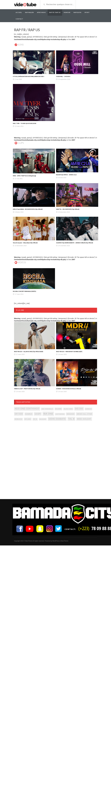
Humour (67, 12)
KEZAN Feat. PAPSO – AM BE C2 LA (66, 174)
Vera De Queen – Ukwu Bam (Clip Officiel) (25, 242)
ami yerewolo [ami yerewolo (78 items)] (47, 409)
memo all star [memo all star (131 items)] (84, 414)
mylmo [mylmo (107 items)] (28, 419)
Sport (87, 12)
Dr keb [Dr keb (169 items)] (19, 414)
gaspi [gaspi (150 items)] (38, 414)
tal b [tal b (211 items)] (71, 419)
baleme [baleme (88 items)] (58, 409)
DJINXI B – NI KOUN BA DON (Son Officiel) (68, 388)
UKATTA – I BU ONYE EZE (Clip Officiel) (67, 209)
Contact (19, 19)
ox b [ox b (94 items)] (35, 419)
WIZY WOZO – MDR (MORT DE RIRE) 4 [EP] (69, 351)
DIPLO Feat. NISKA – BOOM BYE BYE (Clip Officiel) (28, 209)
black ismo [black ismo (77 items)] (68, 409)
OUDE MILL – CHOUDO (63, 76)
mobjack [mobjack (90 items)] (18, 419)
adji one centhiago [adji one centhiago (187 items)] (27, 408)
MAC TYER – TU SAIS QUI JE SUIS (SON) (24, 123)
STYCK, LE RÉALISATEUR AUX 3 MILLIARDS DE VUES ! (28, 76)
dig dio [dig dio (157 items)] (79, 409)
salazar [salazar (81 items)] (42, 419)
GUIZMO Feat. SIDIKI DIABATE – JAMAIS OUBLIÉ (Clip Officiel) (74, 242)
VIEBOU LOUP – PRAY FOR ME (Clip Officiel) (27, 388)
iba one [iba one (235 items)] (48, 413)
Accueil (19, 12)
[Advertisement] (35, 441)
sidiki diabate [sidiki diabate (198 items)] (57, 419)
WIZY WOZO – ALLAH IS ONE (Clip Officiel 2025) (28, 351)
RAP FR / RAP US (55, 12)
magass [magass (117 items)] (70, 414)
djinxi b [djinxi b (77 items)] (88, 409)
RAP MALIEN (29, 12)
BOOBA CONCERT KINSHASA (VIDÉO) (24, 291)
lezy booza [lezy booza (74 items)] (60, 414)
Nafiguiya (77, 12)
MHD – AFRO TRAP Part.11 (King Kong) (24, 175)
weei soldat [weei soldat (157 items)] (84, 419)
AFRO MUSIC (41, 12)
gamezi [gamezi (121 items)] (28, 414)
